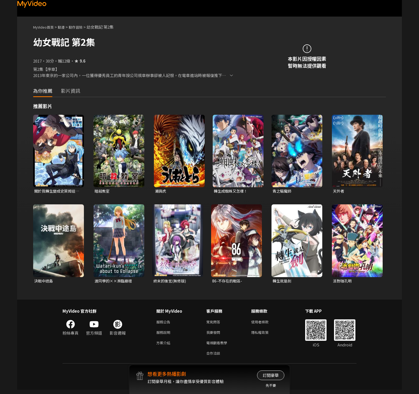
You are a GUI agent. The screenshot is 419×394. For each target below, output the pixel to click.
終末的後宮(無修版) (170, 281)
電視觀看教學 (218, 346)
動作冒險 (81, 27)
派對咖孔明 (343, 281)
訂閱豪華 (271, 375)
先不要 (271, 385)
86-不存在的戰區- (228, 281)
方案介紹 (164, 346)
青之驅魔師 (283, 191)
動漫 (65, 27)
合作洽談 (214, 357)
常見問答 (214, 323)
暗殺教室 (103, 191)
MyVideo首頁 (45, 27)
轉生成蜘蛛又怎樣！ (232, 191)
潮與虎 (161, 191)
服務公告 (164, 323)
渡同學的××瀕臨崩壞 (115, 281)
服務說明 (164, 334)
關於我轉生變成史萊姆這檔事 (56, 191)
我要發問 (214, 334)
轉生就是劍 (283, 281)
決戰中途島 (44, 281)
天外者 (339, 191)
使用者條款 (264, 323)
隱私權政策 (264, 334)
